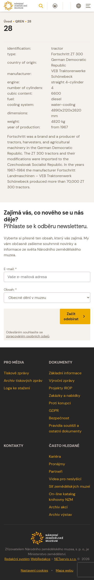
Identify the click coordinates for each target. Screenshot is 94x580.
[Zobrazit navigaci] (88, 6)
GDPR (54, 410)
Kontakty (13, 445)
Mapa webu (64, 570)
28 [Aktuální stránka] (29, 21)
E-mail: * (10, 269)
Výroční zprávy (62, 380)
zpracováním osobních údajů (27, 336)
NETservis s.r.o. (65, 559)
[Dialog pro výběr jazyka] (78, 6)
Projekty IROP (60, 388)
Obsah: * (10, 289)
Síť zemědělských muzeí (69, 486)
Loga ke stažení (17, 388)
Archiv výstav (60, 514)
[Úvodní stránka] (15, 5)
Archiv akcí (58, 507)
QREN (19, 21)
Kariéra (55, 456)
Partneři (55, 471)
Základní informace (65, 373)
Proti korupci (60, 403)
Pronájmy (57, 463)
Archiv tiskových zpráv (23, 380)
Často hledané (64, 445)
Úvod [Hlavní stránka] (8, 21)
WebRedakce (40, 559)
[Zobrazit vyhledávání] (41, 6)
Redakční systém (17, 559)
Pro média (14, 362)
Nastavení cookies (34, 570)
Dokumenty (60, 362)
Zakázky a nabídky (64, 395)
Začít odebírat (75, 316)
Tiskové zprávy (16, 373)
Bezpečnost (59, 418)
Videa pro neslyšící (65, 478)
